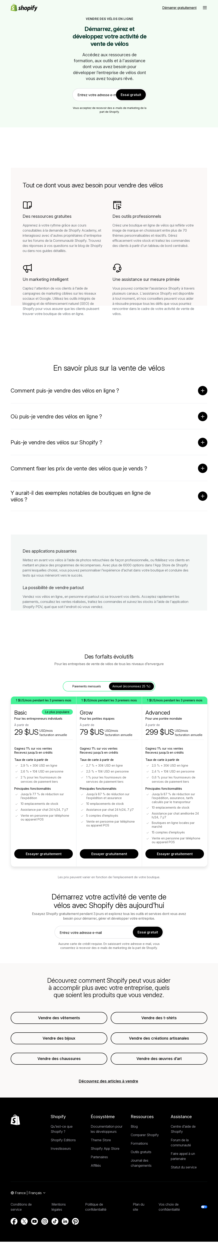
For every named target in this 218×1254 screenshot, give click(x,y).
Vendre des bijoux (59, 1041)
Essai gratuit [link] (131, 95)
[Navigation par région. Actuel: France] (28, 1196)
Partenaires (99, 1160)
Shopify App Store (105, 1151)
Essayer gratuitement (44, 857)
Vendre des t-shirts (159, 1021)
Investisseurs (61, 1151)
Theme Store (101, 1143)
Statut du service (184, 1170)
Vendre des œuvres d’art (159, 1061)
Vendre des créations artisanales (159, 1041)
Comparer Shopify (145, 1138)
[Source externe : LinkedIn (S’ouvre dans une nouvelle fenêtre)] (65, 1224)
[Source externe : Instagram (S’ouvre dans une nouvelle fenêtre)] (44, 1224)
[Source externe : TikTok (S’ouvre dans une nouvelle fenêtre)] (55, 1224)
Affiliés (96, 1168)
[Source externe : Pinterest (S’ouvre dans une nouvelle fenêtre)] (75, 1224)
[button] (204, 7)
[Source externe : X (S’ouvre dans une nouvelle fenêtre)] (24, 1224)
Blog (134, 1129)
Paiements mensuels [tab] (86, 689)
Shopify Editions (63, 1143)
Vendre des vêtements (59, 1021)
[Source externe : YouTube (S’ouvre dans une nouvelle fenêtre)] (34, 1224)
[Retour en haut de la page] (15, 1122)
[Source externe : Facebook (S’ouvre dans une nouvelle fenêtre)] (14, 1224)
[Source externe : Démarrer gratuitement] (179, 7)
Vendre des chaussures (59, 1061)
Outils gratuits (141, 1155)
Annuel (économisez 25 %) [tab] (131, 689)
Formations (139, 1146)
